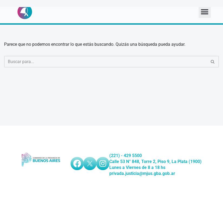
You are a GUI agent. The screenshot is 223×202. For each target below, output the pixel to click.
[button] (205, 12)
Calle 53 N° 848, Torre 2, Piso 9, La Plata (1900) (155, 161)
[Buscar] (105, 61)
